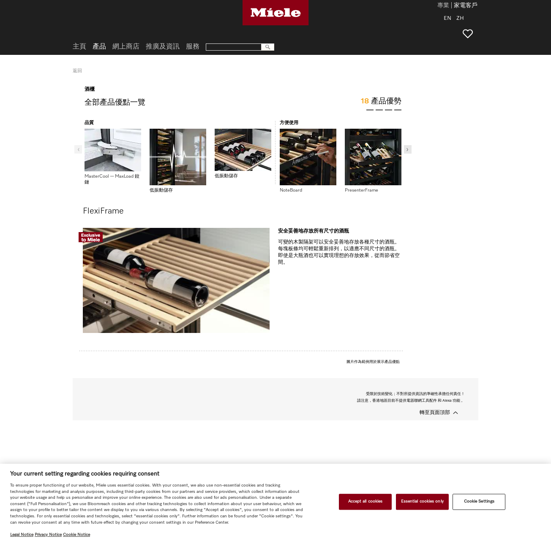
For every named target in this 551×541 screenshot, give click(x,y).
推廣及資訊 (163, 46)
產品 (99, 46)
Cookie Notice (76, 535)
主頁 (79, 46)
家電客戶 (465, 5)
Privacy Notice (48, 535)
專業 (443, 5)
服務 (192, 46)
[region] (275, 502)
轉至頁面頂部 (435, 412)
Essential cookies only (422, 502)
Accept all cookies (365, 502)
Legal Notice (21, 535)
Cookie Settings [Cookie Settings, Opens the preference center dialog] (479, 502)
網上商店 (125, 46)
